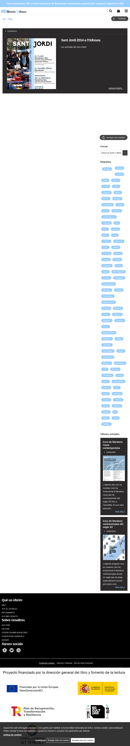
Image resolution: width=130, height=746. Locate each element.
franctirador (108, 351)
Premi (119, 205)
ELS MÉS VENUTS (10, 616)
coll (116, 223)
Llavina (117, 260)
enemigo (117, 394)
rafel (116, 388)
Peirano (117, 406)
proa (105, 229)
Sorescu (119, 320)
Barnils (119, 290)
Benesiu (106, 363)
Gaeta (115, 247)
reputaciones (108, 302)
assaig (106, 260)
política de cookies (12, 735)
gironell (118, 308)
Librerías (118, 241)
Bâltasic (106, 424)
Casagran (119, 278)
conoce (106, 400)
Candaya (107, 266)
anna (105, 235)
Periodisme (108, 296)
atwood (106, 388)
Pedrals (106, 253)
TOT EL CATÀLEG (9, 609)
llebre (105, 418)
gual (115, 235)
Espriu (106, 199)
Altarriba (106, 290)
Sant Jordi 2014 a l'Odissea (80, 40)
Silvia (105, 211)
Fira (104, 369)
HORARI (5, 640)
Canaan (106, 192)
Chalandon (107, 357)
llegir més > (120, 511)
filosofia (115, 369)
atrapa (106, 412)
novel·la (106, 223)
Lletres (119, 174)
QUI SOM (6, 625)
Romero (116, 211)
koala (105, 272)
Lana (116, 418)
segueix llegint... (116, 88)
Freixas (106, 278)
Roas (118, 266)
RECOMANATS (8, 613)
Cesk (105, 247)
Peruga (106, 308)
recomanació (108, 284)
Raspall (117, 199)
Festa (119, 375)
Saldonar (107, 345)
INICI (4, 605)
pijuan (120, 351)
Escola (119, 168)
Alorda (118, 253)
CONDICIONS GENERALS (13, 636)
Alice (105, 180)
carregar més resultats (115, 137)
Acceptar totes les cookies (82, 740)
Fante (105, 327)
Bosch (106, 314)
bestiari (107, 169)
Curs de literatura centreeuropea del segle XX (113, 524)
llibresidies (120, 363)
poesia (115, 229)
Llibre (116, 186)
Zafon (119, 339)
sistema (118, 400)
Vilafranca (107, 375)
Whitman (107, 320)
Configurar (40, 740)
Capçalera (107, 205)
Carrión (106, 241)
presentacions (109, 217)
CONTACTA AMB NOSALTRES (15, 633)
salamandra (118, 381)
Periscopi (107, 339)
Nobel (105, 186)
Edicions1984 (108, 333)
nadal (105, 394)
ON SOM (5, 629)
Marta (105, 406)
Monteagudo (118, 272)
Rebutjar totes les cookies (58, 740)
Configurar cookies (47, 663)
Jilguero (117, 314)
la (115, 412)
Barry (117, 192)
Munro (115, 180)
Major (105, 381)
